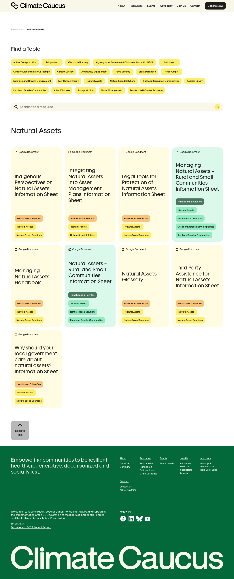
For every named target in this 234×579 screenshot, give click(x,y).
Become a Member (185, 465)
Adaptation (52, 62)
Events (151, 6)
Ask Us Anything (128, 490)
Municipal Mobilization (207, 465)
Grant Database (147, 71)
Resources (136, 6)
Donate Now (215, 5)
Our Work (124, 463)
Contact (195, 6)
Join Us (181, 6)
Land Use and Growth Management (32, 81)
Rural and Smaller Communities (29, 90)
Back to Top (20, 433)
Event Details (167, 463)
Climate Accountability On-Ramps (31, 71)
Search (217, 107)
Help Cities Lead (208, 469)
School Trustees (62, 90)
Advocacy (166, 6)
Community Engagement (94, 71)
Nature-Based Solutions (122, 81)
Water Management (111, 90)
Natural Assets (94, 81)
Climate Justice (65, 71)
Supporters (186, 469)
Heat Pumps (171, 71)
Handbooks (146, 467)
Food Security (123, 71)
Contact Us (126, 486)
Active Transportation (24, 62)
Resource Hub (147, 463)
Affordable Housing (77, 62)
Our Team (125, 467)
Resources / (18, 29)
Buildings (169, 62)
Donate (184, 473)
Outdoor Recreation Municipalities (161, 81)
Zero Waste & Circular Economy (146, 90)
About (121, 6)
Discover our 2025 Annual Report (31, 527)
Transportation (86, 90)
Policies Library (195, 81)
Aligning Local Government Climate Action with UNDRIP (124, 62)
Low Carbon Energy (68, 81)
